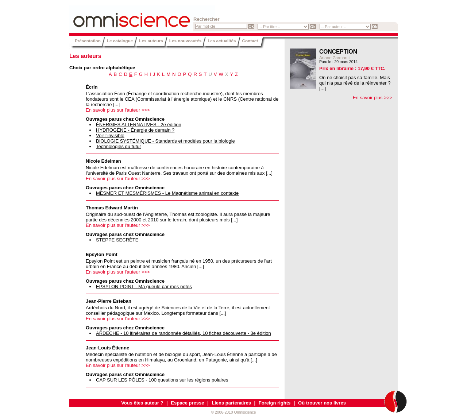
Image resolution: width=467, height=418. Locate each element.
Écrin (92, 87)
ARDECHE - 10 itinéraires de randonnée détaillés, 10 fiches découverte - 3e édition (183, 333)
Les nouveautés (185, 40)
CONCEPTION (338, 52)
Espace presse (187, 403)
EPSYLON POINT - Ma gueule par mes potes (144, 286)
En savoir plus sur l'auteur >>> (118, 110)
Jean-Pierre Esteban (108, 301)
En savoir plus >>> (372, 97)
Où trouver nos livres (322, 403)
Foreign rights (274, 403)
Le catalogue (120, 40)
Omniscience (113, 16)
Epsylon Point (101, 254)
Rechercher (206, 19)
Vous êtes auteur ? (142, 403)
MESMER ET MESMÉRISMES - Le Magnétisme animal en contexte (167, 193)
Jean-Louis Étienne (107, 348)
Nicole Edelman (103, 161)
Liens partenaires (231, 403)
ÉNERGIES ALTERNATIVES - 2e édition (138, 124)
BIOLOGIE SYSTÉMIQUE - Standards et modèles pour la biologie (165, 141)
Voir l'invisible (110, 135)
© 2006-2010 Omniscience (233, 412)
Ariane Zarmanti (334, 57)
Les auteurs (151, 40)
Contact (250, 40)
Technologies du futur (118, 146)
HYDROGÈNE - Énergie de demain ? (135, 130)
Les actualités (222, 40)
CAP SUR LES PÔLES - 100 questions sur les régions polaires (162, 380)
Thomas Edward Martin (112, 207)
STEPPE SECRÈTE (117, 240)
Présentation (88, 40)
